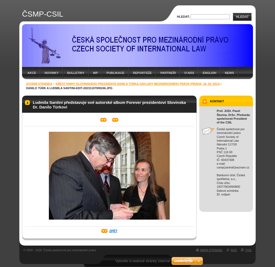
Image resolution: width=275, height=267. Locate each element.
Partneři (168, 72)
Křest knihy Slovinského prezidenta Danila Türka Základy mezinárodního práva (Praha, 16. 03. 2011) (138, 83)
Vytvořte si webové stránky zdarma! (143, 261)
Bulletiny (75, 72)
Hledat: (183, 16)
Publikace (115, 72)
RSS (234, 250)
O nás (189, 72)
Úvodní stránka (39, 83)
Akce (31, 72)
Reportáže (142, 72)
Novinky (52, 72)
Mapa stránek (211, 250)
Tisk (248, 250)
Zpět (113, 231)
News (229, 72)
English (209, 72)
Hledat (242, 17)
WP (95, 72)
